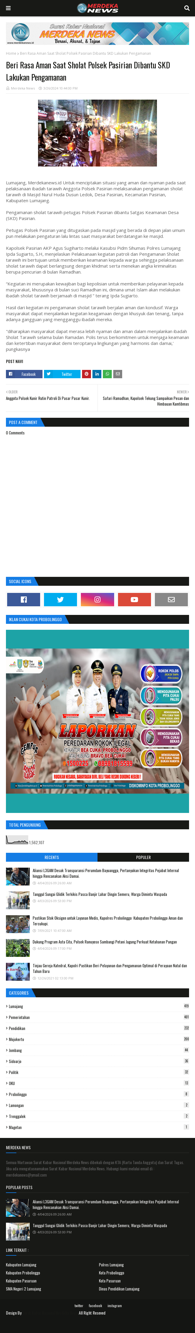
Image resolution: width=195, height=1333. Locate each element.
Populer (143, 857)
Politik (99, 1072)
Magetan (99, 1127)
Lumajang (99, 1006)
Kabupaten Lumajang (21, 1265)
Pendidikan (99, 1028)
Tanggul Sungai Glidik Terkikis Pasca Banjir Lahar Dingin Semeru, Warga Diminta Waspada (100, 894)
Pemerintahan (99, 1017)
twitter (79, 1305)
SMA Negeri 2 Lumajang (23, 1289)
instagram (115, 1305)
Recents (52, 857)
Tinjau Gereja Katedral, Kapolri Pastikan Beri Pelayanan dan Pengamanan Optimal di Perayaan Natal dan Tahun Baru (110, 968)
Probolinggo (99, 1094)
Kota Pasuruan (110, 1281)
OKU (99, 1083)
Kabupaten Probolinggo (23, 1273)
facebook (95, 1305)
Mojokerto (99, 1039)
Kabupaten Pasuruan (21, 1281)
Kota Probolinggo (111, 1273)
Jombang (99, 1050)
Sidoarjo (99, 1061)
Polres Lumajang (111, 1265)
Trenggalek (99, 1116)
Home (11, 53)
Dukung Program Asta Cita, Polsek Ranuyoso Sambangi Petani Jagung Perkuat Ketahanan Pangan (105, 942)
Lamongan (99, 1105)
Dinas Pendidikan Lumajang (119, 1289)
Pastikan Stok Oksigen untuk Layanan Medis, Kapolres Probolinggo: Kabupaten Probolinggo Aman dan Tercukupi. (108, 921)
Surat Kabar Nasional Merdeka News (50, 1313)
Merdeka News (23, 88)
